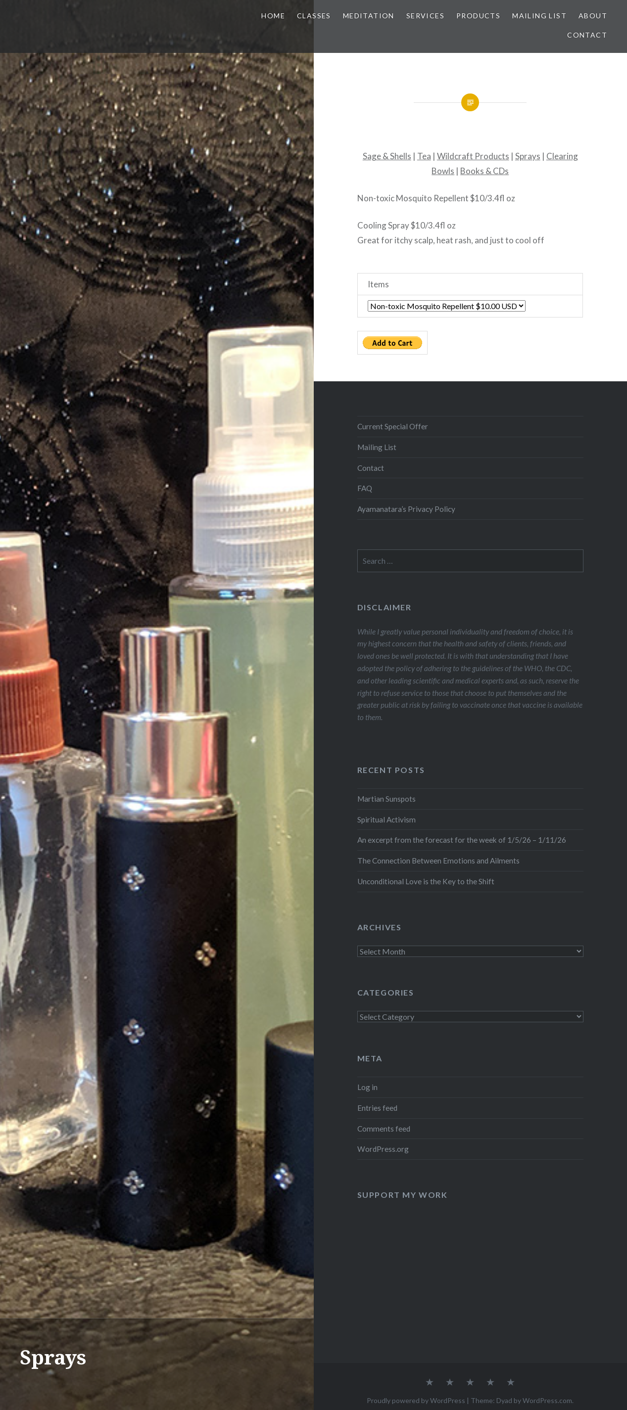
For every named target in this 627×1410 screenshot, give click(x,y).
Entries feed (377, 1107)
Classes (314, 15)
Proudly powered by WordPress (416, 1400)
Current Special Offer (392, 426)
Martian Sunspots (386, 798)
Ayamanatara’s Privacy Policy (406, 508)
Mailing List (539, 15)
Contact (587, 35)
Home (273, 15)
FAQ (364, 488)
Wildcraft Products (473, 156)
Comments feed (383, 1128)
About (593, 15)
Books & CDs (484, 171)
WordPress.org (383, 1148)
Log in (367, 1087)
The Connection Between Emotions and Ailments (438, 860)
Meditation (368, 15)
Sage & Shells (387, 156)
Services (425, 15)
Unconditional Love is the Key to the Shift (425, 881)
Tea (424, 156)
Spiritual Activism (386, 819)
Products (478, 15)
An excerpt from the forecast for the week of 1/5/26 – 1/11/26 (461, 839)
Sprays (527, 156)
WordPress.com (547, 1400)
